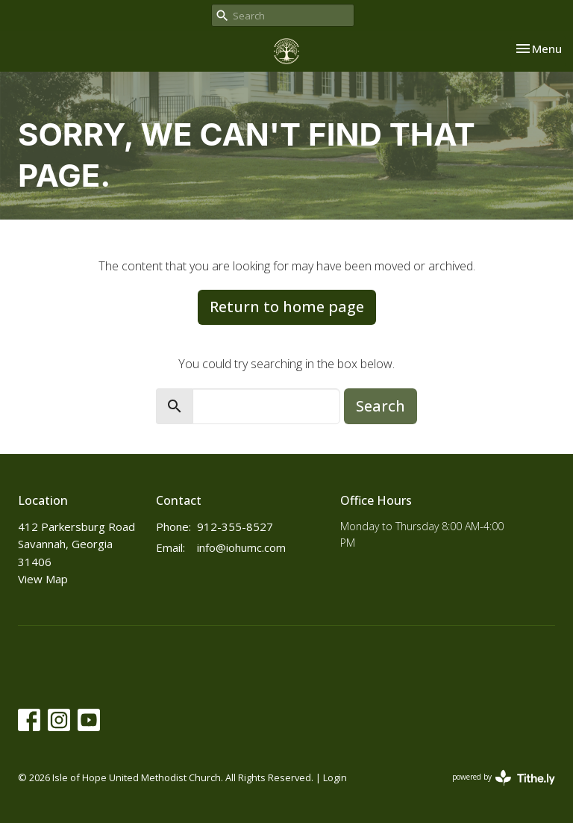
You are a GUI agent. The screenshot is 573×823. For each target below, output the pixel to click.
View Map (43, 578)
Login (335, 777)
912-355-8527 (235, 526)
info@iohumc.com (241, 547)
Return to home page (287, 306)
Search (380, 406)
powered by (503, 778)
